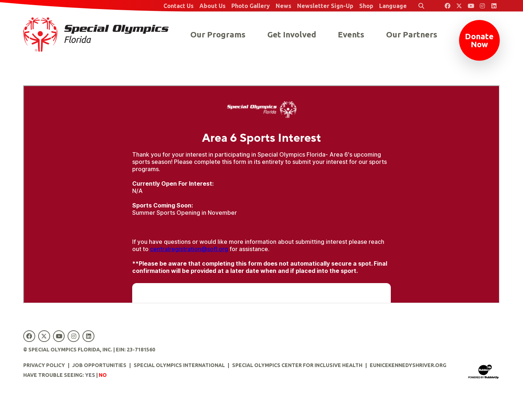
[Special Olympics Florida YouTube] (471, 6)
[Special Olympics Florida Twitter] (459, 6)
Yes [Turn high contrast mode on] (90, 375)
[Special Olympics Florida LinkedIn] (494, 6)
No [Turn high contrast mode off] (103, 375)
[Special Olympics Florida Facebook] (447, 6)
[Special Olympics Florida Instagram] (482, 6)
